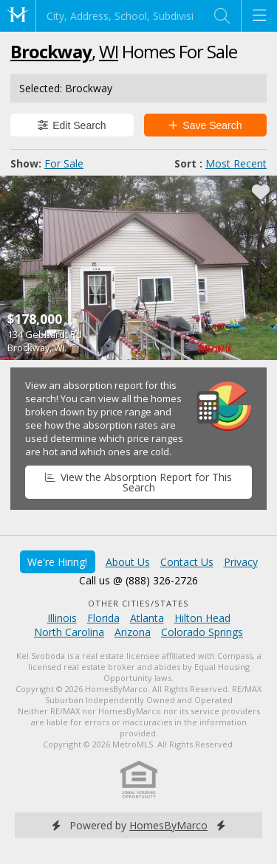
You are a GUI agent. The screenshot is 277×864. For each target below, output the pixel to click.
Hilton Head (202, 618)
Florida (103, 618)
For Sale (63, 163)
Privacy (241, 562)
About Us (128, 562)
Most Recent (236, 163)
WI (108, 51)
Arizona (132, 632)
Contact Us (186, 562)
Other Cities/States (138, 603)
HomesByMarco (168, 825)
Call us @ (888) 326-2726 (138, 580)
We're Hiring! (57, 562)
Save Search (205, 125)
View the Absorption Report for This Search (138, 482)
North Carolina (69, 632)
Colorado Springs (202, 632)
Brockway (51, 51)
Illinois (62, 618)
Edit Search (72, 125)
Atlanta (147, 618)
